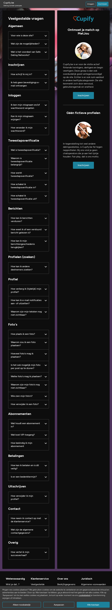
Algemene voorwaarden (93, 584)
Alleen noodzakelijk (21, 605)
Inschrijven (102, 4)
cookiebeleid (84, 595)
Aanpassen (59, 605)
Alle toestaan (93, 605)
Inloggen (90, 4)
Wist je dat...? (12, 584)
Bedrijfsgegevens (66, 584)
